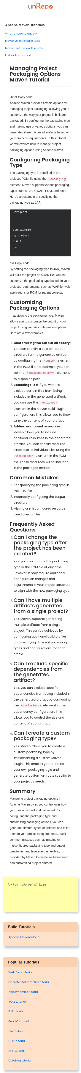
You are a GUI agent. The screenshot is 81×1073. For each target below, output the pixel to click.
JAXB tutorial (17, 1002)
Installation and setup (19, 55)
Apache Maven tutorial (24, 937)
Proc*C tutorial (18, 1021)
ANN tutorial (16, 1051)
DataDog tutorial (19, 1060)
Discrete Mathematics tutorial (28, 982)
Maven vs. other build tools (22, 41)
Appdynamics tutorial (23, 992)
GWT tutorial (16, 1031)
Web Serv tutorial (20, 972)
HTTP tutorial (16, 1041)
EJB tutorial (16, 1011)
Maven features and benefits (24, 48)
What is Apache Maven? (21, 33)
